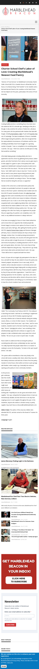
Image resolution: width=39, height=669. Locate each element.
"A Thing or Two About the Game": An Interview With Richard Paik (22, 531)
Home (2, 27)
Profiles (7, 27)
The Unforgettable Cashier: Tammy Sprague (24, 536)
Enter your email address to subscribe (18, 612)
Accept (4, 666)
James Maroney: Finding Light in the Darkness (17, 461)
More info (10, 662)
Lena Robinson (5, 79)
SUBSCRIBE (10, 625)
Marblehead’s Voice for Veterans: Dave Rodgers (22, 522)
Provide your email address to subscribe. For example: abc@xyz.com (18, 619)
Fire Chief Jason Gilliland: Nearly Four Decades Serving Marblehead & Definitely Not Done (23, 514)
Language (4, 420)
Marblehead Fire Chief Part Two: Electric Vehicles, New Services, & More (18, 497)
